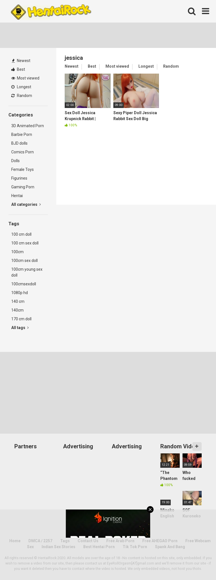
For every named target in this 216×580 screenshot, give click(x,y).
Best (18, 69)
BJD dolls (19, 143)
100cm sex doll (24, 260)
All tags (20, 327)
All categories (26, 204)
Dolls (15, 160)
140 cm (17, 301)
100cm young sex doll (26, 272)
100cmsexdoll (23, 284)
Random (21, 95)
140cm (17, 310)
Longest (21, 87)
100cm (17, 252)
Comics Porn (22, 152)
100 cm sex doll (25, 243)
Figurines (19, 178)
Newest (21, 60)
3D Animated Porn (27, 126)
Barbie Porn (21, 134)
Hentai (17, 195)
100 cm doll (21, 234)
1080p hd (19, 292)
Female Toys (22, 169)
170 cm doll (21, 319)
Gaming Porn (22, 187)
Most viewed (25, 78)
